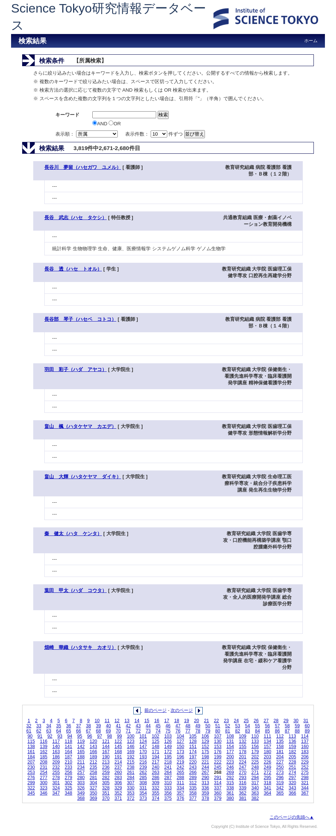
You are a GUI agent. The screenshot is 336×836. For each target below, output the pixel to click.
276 (31, 777)
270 (242, 772)
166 (93, 751)
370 (105, 798)
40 (108, 725)
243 (192, 767)
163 (56, 751)
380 (230, 798)
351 (105, 793)
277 (43, 777)
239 (143, 767)
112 (280, 736)
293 (242, 777)
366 (292, 793)
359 (205, 793)
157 (267, 746)
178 (242, 751)
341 (267, 788)
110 (255, 736)
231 (43, 767)
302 (68, 782)
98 (109, 736)
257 (81, 772)
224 (242, 762)
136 (292, 741)
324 (56, 788)
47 (178, 725)
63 (48, 731)
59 (297, 725)
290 (205, 777)
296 (280, 777)
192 (130, 756)
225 (255, 762)
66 (78, 731)
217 (155, 762)
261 (130, 772)
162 (43, 751)
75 (168, 731)
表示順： (87, 134)
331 (143, 788)
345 (31, 793)
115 (31, 741)
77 (188, 731)
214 (118, 762)
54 (247, 725)
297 (292, 777)
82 (237, 731)
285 (143, 777)
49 (197, 725)
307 (130, 782)
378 (205, 798)
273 (280, 772)
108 (230, 736)
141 (68, 746)
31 (306, 720)
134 (267, 741)
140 (56, 746)
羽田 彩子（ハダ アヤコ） (75, 369)
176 (218, 751)
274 (292, 772)
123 (130, 741)
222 (218, 762)
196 (180, 756)
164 (68, 751)
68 (98, 731)
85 (267, 731)
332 (155, 788)
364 (267, 793)
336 (205, 788)
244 (205, 767)
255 (56, 772)
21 (206, 720)
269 (230, 772)
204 (280, 756)
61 (28, 731)
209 (56, 762)
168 (118, 751)
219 (180, 762)
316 (242, 782)
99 (119, 736)
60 (307, 725)
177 (230, 751)
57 (277, 725)
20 (196, 720)
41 (118, 725)
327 (93, 788)
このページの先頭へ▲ (292, 817)
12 (117, 720)
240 (155, 767)
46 (168, 725)
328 (105, 788)
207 (31, 762)
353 (130, 793)
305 (105, 782)
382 (255, 798)
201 (242, 756)
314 (218, 782)
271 (255, 772)
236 (105, 767)
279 (68, 777)
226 (267, 762)
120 (93, 741)
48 (188, 725)
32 (28, 725)
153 (218, 746)
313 (205, 782)
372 (130, 798)
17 (166, 720)
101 (143, 736)
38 (88, 725)
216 (143, 762)
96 (89, 736)
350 (93, 793)
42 (128, 725)
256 (68, 772)
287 (168, 777)
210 (68, 762)
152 (205, 746)
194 (155, 756)
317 (255, 782)
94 (69, 736)
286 (155, 777)
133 (255, 741)
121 (105, 741)
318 (267, 782)
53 (237, 725)
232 (56, 767)
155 (242, 746)
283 (118, 777)
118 (68, 741)
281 (93, 777)
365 (280, 793)
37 (78, 725)
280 (81, 777)
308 (143, 782)
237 (118, 767)
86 (277, 731)
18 (176, 720)
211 (81, 762)
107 (217, 736)
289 (192, 777)
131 (230, 741)
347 (56, 793)
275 (304, 772)
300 (43, 782)
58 (287, 725)
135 (280, 741)
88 (297, 731)
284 (130, 777)
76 (178, 731)
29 (286, 720)
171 (155, 751)
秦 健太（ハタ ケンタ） (73, 533)
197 (192, 756)
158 (280, 746)
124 (143, 741)
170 (143, 751)
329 (118, 788)
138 (31, 746)
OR (115, 123)
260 (118, 772)
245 (218, 767)
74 (158, 731)
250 (280, 767)
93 (59, 736)
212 (93, 762)
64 (58, 731)
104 (180, 736)
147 (143, 746)
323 (43, 788)
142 (81, 746)
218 (168, 762)
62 (38, 731)
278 (56, 777)
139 (43, 746)
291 (218, 777)
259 (105, 772)
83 (247, 731)
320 (292, 782)
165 (81, 751)
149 (168, 746)
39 (98, 725)
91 (39, 736)
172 (168, 751)
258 (93, 772)
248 (255, 767)
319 (280, 782)
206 (304, 756)
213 (105, 762)
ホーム (311, 40)
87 (287, 731)
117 (56, 741)
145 (118, 746)
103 (168, 736)
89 (307, 731)
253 (31, 772)
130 (218, 741)
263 (155, 772)
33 (38, 725)
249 (267, 767)
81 (227, 731)
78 (197, 731)
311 (180, 782)
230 (31, 767)
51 (217, 725)
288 (180, 777)
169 (130, 751)
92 (49, 736)
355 (155, 793)
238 (130, 767)
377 (192, 798)
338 (230, 788)
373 (143, 798)
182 (292, 751)
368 (81, 798)
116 (43, 741)
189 (93, 756)
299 (31, 782)
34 (48, 725)
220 (192, 762)
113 (292, 736)
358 (192, 793)
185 (43, 756)
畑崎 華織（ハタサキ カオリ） (80, 647)
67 (88, 731)
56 (267, 725)
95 (79, 736)
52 (227, 725)
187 (68, 756)
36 (68, 725)
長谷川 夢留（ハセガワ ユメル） (82, 167)
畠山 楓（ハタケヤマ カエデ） (80, 426)
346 (43, 793)
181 (280, 751)
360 (218, 793)
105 (192, 736)
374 (155, 798)
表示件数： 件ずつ (154, 134)
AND (100, 123)
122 (118, 741)
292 (230, 777)
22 (216, 720)
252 (304, 767)
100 (130, 736)
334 (180, 788)
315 (230, 782)
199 (218, 756)
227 (280, 762)
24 (236, 720)
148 (155, 746)
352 (118, 793)
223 (230, 762)
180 (267, 751)
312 (192, 782)
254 (43, 772)
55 (257, 725)
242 (180, 767)
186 (56, 756)
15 (147, 720)
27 (266, 720)
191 (118, 756)
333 (168, 788)
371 (118, 798)
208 (43, 762)
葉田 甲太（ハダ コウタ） (75, 590)
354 (143, 793)
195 (168, 756)
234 (81, 767)
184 (31, 756)
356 (168, 793)
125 (155, 741)
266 (192, 772)
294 (255, 777)
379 (218, 798)
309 (155, 782)
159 (292, 746)
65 (68, 731)
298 (304, 777)
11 (107, 720)
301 (56, 782)
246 (230, 767)
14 (137, 720)
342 (280, 788)
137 (304, 741)
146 (130, 746)
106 (205, 736)
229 (304, 762)
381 (242, 798)
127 (180, 741)
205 (292, 756)
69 (108, 731)
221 (205, 762)
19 (186, 720)
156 (255, 746)
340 (255, 788)
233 (68, 767)
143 (93, 746)
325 (68, 788)
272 (267, 772)
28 (276, 720)
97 (99, 736)
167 (105, 751)
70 (118, 731)
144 (105, 746)
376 (180, 798)
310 (168, 782)
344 (304, 788)
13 (127, 720)
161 (31, 751)
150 (180, 746)
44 (148, 725)
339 (242, 788)
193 (143, 756)
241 (168, 767)
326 (81, 788)
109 (242, 736)
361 (230, 793)
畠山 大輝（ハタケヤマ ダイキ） (82, 476)
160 (304, 746)
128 (192, 741)
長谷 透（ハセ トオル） (73, 269)
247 (242, 767)
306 (118, 782)
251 (292, 767)
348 (68, 793)
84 (257, 731)
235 (93, 767)
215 (130, 762)
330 (130, 788)
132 (242, 741)
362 (242, 793)
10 (97, 720)
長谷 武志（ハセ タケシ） (75, 217)
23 (226, 720)
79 (207, 731)
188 (81, 756)
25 (246, 720)
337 (218, 788)
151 (192, 746)
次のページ (182, 710)
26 (256, 720)
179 (255, 751)
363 (255, 793)
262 (143, 772)
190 (105, 756)
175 (205, 751)
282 (105, 777)
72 (138, 731)
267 (205, 772)
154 (230, 746)
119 (81, 741)
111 (267, 736)
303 (81, 782)
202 (255, 756)
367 (304, 793)
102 (155, 736)
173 (180, 751)
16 (157, 720)
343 (292, 788)
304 (93, 782)
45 (158, 725)
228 (292, 762)
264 (168, 772)
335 (192, 788)
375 (168, 798)
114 (304, 736)
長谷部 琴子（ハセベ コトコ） (80, 319)
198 (205, 756)
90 (29, 736)
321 (304, 782)
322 (31, 788)
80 (217, 731)
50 (207, 725)
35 (58, 725)
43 (138, 725)
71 (128, 731)
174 (192, 751)
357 (180, 793)
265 (180, 772)
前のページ (155, 710)
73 (148, 731)
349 (81, 793)
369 (93, 798)
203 (267, 756)
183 (304, 751)
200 (230, 756)
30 (296, 720)
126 (168, 741)
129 (205, 741)
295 (267, 777)
